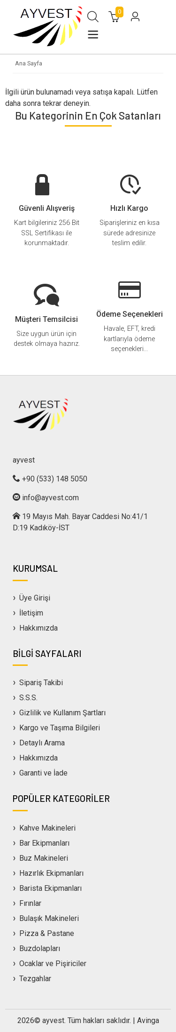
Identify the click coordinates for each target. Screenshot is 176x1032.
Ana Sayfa (28, 63)
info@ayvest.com (50, 497)
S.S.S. (28, 697)
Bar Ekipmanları (44, 843)
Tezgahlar (35, 978)
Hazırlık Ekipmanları (51, 873)
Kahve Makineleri (47, 828)
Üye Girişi (34, 597)
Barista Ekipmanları (50, 888)
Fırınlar (30, 903)
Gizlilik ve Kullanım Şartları (62, 712)
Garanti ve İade (43, 772)
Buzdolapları (39, 948)
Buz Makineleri (43, 858)
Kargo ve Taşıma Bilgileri (59, 727)
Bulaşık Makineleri (49, 918)
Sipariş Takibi (41, 682)
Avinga (148, 1020)
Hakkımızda (38, 628)
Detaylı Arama (42, 742)
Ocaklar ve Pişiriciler (52, 963)
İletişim (31, 612)
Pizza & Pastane (46, 933)
